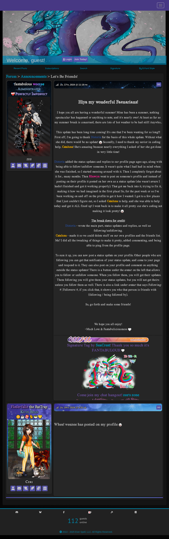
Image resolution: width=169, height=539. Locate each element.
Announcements (33, 76)
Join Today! (80, 59)
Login (67, 59)
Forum (11, 76)
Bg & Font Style (147, 69)
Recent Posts (20, 69)
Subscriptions (52, 69)
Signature (115, 69)
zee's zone (131, 395)
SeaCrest (103, 345)
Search (83, 69)
